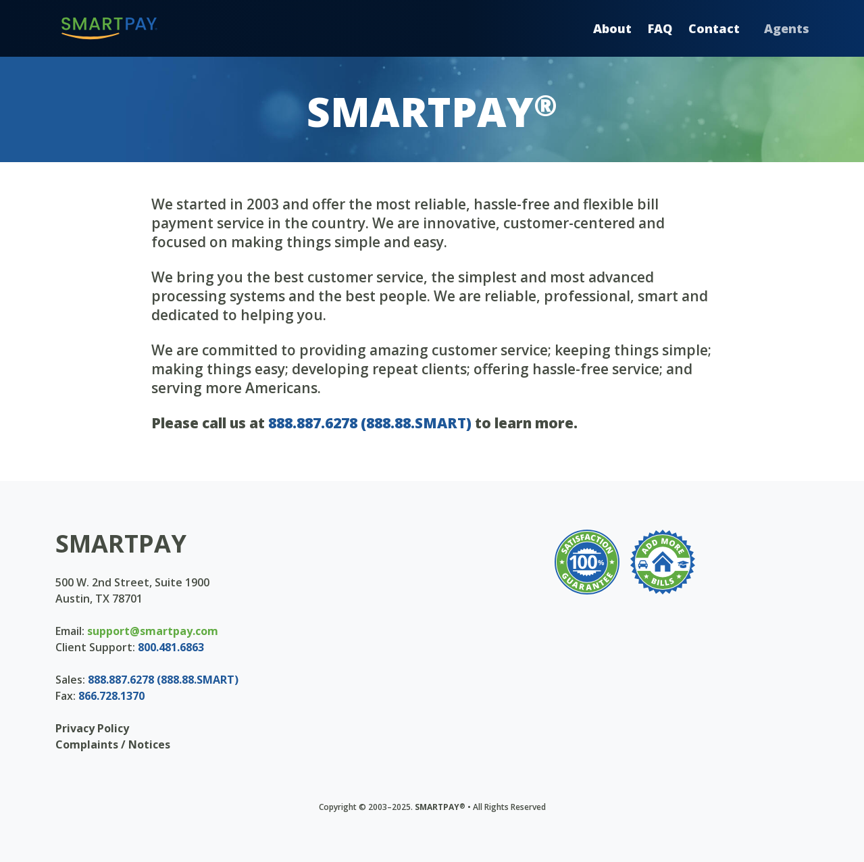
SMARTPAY (120, 543)
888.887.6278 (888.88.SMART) (370, 422)
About (612, 28)
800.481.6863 (171, 647)
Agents (786, 28)
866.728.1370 (111, 695)
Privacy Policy (92, 728)
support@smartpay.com (152, 631)
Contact (714, 28)
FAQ (660, 28)
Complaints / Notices (112, 744)
